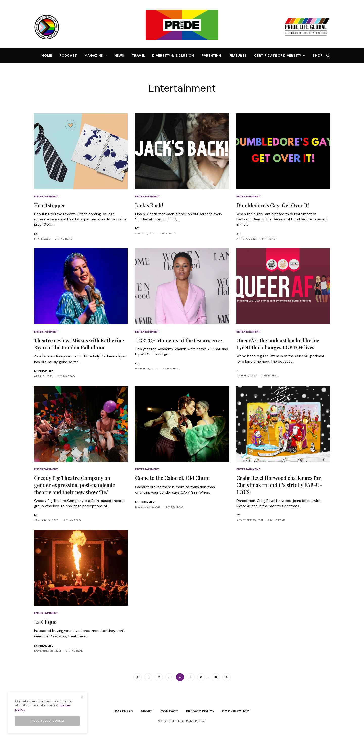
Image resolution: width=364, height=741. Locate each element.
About (146, 711)
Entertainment (46, 196)
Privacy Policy (200, 711)
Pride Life (45, 371)
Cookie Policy (235, 711)
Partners (124, 711)
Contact (169, 711)
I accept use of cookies (47, 720)
